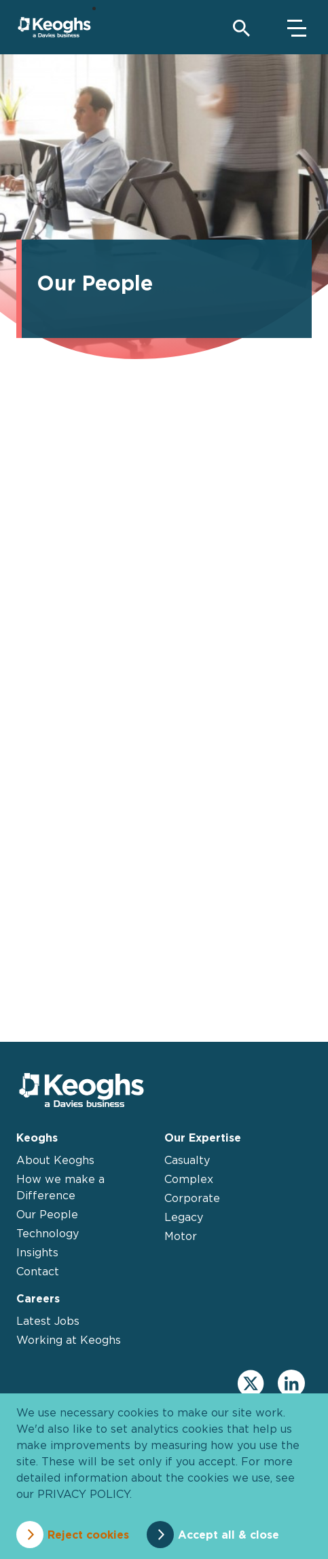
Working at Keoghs (68, 1340)
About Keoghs (55, 1160)
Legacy (183, 1217)
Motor (180, 1236)
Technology (47, 1233)
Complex (188, 1179)
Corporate (192, 1198)
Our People (47, 1214)
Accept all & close (228, 1534)
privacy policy (83, 1494)
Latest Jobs (47, 1321)
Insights (37, 1252)
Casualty (187, 1160)
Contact (37, 1271)
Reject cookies (88, 1534)
